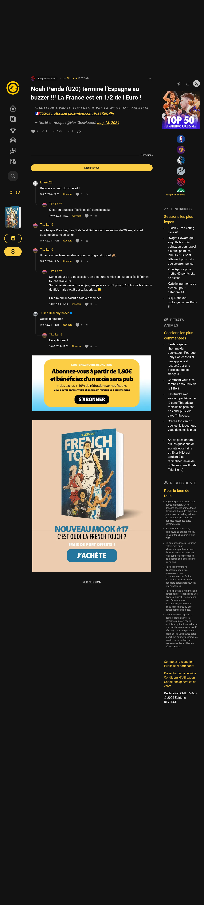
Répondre (67, 194)
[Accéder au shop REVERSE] (187, 83)
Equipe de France (43, 78)
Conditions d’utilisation (179, 677)
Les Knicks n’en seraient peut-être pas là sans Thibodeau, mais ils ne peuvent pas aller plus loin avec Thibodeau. (182, 404)
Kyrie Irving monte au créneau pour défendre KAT (182, 288)
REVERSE (13, 161)
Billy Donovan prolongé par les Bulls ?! (182, 302)
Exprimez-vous (91, 168)
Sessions (13, 151)
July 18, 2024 (108, 122)
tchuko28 (46, 182)
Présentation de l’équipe (180, 673)
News (13, 119)
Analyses (13, 129)
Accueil (13, 108)
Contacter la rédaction (179, 662)
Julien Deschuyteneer (56, 313)
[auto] (178, 83)
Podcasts (13, 140)
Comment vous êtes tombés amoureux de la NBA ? (182, 384)
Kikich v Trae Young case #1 (181, 230)
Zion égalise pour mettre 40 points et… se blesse (181, 274)
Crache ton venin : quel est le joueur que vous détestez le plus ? (182, 427)
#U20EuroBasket (53, 113)
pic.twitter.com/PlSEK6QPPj (91, 113)
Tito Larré (55, 204)
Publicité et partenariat (179, 666)
